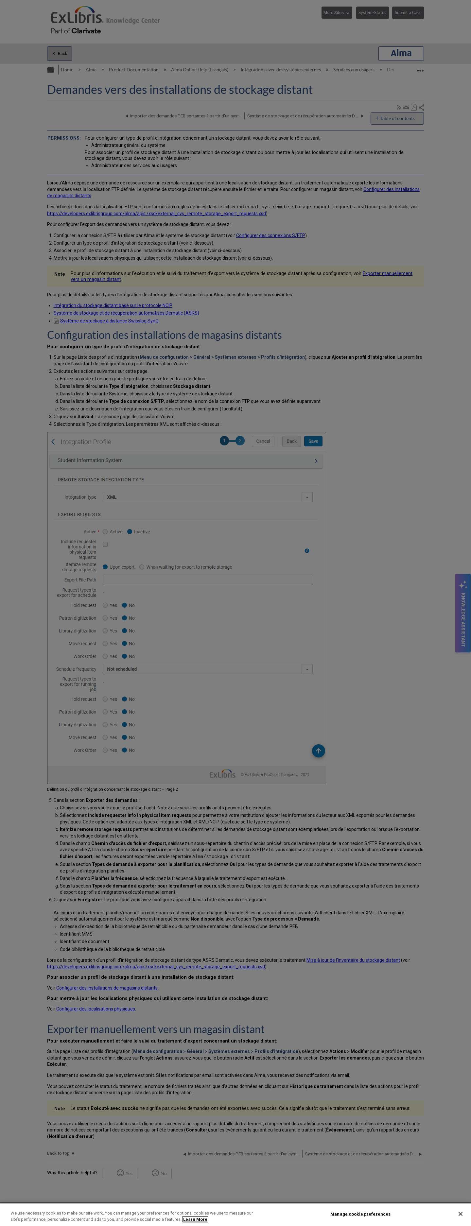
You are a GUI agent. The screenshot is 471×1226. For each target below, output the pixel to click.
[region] (235, 1214)
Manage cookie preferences (360, 1214)
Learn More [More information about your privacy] (195, 1219)
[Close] (460, 1214)
